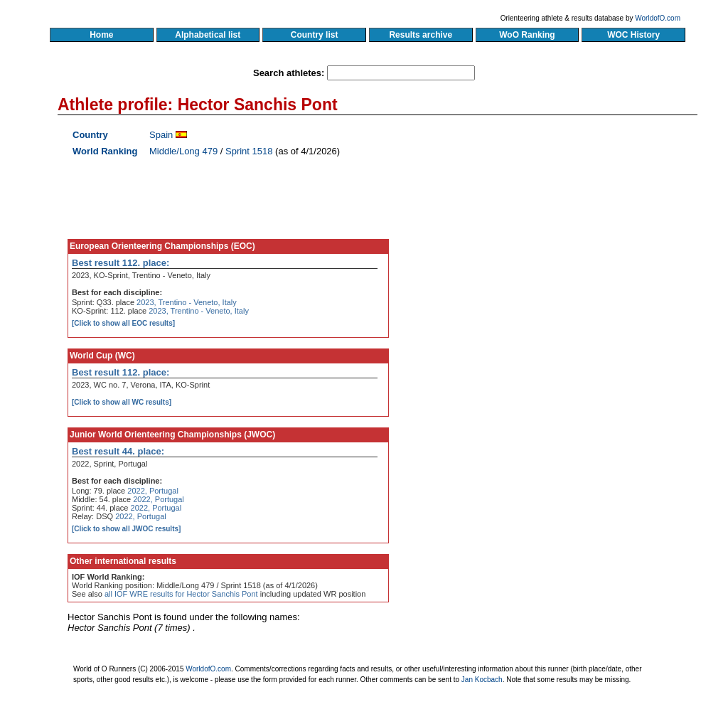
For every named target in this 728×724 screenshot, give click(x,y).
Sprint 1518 (249, 151)
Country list (314, 35)
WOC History (633, 35)
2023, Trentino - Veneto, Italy (186, 302)
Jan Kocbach (482, 679)
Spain (161, 134)
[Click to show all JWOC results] (126, 529)
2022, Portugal (152, 490)
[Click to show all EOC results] (123, 323)
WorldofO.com (657, 18)
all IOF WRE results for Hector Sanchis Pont (181, 594)
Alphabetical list (208, 35)
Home (101, 35)
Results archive (421, 35)
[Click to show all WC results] (121, 402)
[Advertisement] (560, 259)
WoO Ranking (527, 35)
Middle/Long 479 (183, 151)
